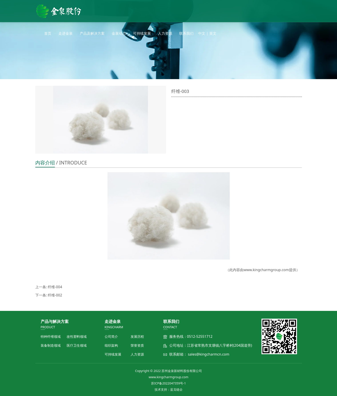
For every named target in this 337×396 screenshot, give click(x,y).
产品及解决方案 (92, 33)
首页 (47, 33)
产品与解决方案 (55, 321)
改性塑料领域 (77, 336)
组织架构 (111, 345)
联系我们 (186, 33)
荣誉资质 (137, 345)
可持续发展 (142, 33)
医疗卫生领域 (77, 345)
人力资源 (165, 33)
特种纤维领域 (51, 336)
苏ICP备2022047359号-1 (168, 383)
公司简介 (111, 336)
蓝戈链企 (176, 389)
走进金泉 (65, 33)
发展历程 (137, 336)
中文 (201, 33)
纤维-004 (55, 286)
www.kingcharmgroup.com (266, 269)
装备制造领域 (51, 345)
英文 (212, 33)
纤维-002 (55, 295)
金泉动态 (119, 33)
